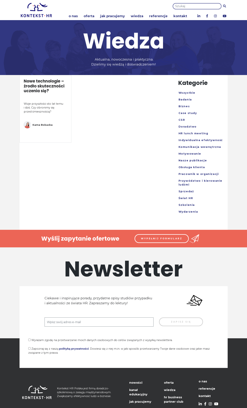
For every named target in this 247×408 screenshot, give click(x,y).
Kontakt (180, 16)
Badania (185, 99)
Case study (188, 113)
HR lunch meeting (193, 133)
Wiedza (137, 16)
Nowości (135, 382)
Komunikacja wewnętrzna (200, 147)
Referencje (158, 16)
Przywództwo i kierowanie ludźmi (200, 182)
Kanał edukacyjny (138, 392)
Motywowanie (190, 153)
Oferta (89, 16)
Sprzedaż (186, 191)
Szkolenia (187, 205)
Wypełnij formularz (161, 238)
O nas (73, 16)
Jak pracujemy (112, 16)
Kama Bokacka (38, 125)
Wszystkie (187, 92)
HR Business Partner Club (173, 399)
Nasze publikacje (193, 160)
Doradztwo (188, 126)
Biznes (184, 106)
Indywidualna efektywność (201, 140)
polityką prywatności (74, 348)
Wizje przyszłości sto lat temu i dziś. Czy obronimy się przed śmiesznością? (43, 107)
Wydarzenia (188, 211)
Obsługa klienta (192, 167)
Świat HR (186, 198)
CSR (182, 119)
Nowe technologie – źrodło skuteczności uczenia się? (44, 86)
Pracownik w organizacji (199, 174)
